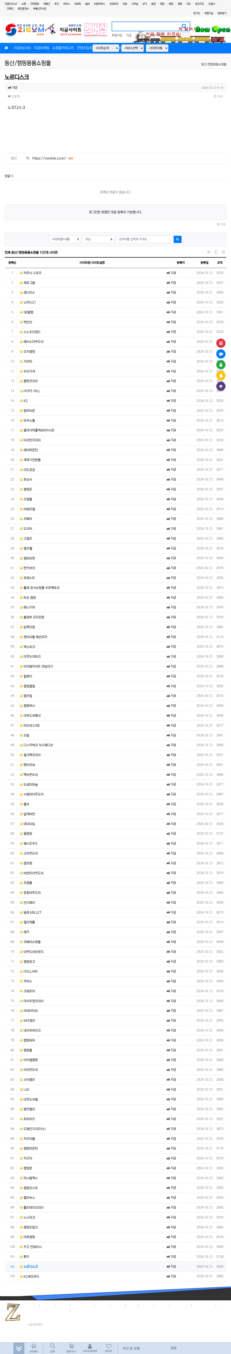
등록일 (204, 263)
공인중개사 (23, 8)
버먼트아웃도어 (32, 873)
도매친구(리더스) (33, 1129)
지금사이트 (156, 35)
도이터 (26, 529)
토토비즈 (27, 1119)
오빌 (24, 735)
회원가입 (208, 13)
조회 (219, 263)
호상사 (26, 479)
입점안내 (102, 1304)
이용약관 (62, 1304)
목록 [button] (218, 96)
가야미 (26, 361)
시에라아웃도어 (32, 794)
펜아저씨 (27, 765)
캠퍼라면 (27, 558)
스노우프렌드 (30, 332)
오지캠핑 (27, 351)
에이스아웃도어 (32, 342)
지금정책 (47, 1304)
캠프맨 (26, 863)
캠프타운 (27, 411)
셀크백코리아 (30, 755)
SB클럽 (26, 312)
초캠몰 (26, 883)
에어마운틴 (29, 450)
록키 (24, 1257)
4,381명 (208, 1304)
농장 (153, 3)
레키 (24, 932)
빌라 (87, 3)
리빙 (125, 3)
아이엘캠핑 (29, 1060)
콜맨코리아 (29, 381)
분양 (171, 3)
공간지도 (199, 3)
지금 (128, 35)
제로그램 (27, 283)
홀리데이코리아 (32, 1207)
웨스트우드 (29, 843)
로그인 (196, 13)
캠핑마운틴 (29, 1148)
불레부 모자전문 (32, 617)
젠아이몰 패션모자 (33, 637)
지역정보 (34, 3)
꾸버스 (26, 981)
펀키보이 (27, 568)
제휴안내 (117, 1304)
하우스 (66, 3)
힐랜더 (26, 676)
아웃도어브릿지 (32, 952)
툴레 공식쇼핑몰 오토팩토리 (40, 588)
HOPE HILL (30, 391)
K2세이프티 (29, 1276)
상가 (144, 3)
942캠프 (27, 1020)
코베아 (26, 519)
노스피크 (27, 1217)
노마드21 (28, 302)
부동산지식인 (39, 8)
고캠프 (26, 538)
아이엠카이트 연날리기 (36, 666)
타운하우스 (99, 3)
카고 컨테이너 (31, 1247)
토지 (57, 3)
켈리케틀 (27, 922)
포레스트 (27, 578)
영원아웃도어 (30, 893)
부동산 (47, 3)
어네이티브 (29, 1011)
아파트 (77, 3)
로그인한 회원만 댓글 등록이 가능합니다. (115, 212)
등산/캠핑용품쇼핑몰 (28, 63)
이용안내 (161, 1304)
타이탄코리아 (30, 440)
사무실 (134, 3)
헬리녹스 (27, 1198)
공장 (162, 3)
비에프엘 (27, 509)
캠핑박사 (27, 706)
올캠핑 (26, 834)
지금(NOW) (11, 3)
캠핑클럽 (27, 686)
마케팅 (132, 1304)
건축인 (10, 8)
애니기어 (27, 607)
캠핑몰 (26, 1050)
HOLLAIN (28, 971)
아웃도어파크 (30, 656)
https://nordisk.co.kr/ (52, 158)
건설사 (211, 3)
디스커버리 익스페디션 (36, 745)
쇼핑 (24, 3)
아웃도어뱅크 (30, 716)
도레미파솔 (29, 785)
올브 (24, 804)
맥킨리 (26, 322)
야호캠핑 (27, 1237)
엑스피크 (27, 647)
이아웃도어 (29, 1070)
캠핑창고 (27, 962)
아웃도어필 (29, 1099)
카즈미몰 (27, 1139)
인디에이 (27, 902)
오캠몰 (26, 499)
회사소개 (32, 1304)
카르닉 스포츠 (31, 273)
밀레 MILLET (31, 912)
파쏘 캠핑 (28, 598)
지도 (188, 3)
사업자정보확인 (35, 1324)
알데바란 (27, 814)
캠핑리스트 (29, 1188)
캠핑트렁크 (29, 1227)
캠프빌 (26, 696)
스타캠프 (27, 1080)
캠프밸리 (27, 1109)
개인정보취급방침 (82, 1304)
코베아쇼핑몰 (30, 942)
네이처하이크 (30, 1030)
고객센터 (146, 1304)
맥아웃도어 (29, 775)
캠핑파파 (27, 1040)
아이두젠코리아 (32, 1001)
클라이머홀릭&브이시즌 (37, 430)
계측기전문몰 (30, 460)
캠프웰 (26, 548)
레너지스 (27, 292)
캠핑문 (26, 1168)
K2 (24, 401)
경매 (180, 3)
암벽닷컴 (27, 627)
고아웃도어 (29, 853)
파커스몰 (27, 420)
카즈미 (26, 1158)
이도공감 (27, 470)
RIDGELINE (30, 725)
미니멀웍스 (29, 1178)
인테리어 (113, 3)
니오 (24, 1089)
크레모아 (27, 991)
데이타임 (27, 824)
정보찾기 (222, 13)
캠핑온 (26, 489)
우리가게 (27, 371)
